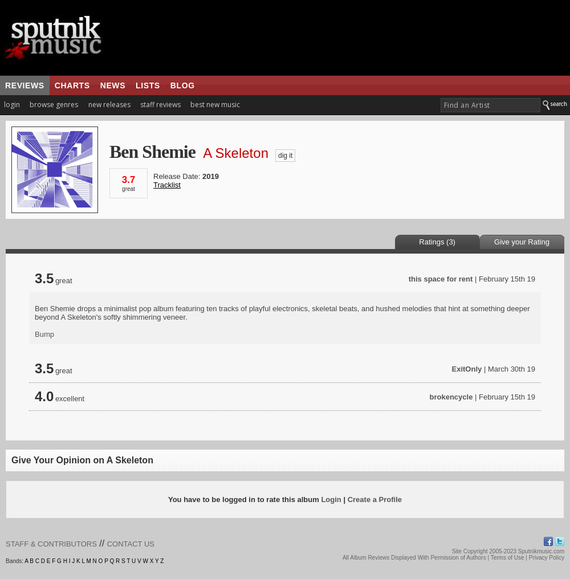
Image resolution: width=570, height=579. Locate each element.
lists (148, 85)
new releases (109, 104)
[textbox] (490, 105)
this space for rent (441, 279)
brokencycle (451, 397)
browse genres (54, 104)
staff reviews (160, 104)
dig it (285, 156)
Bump (44, 334)
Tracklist (167, 185)
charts (72, 85)
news (112, 85)
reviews (24, 85)
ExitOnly (467, 369)
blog (182, 85)
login (12, 104)
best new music (215, 104)
